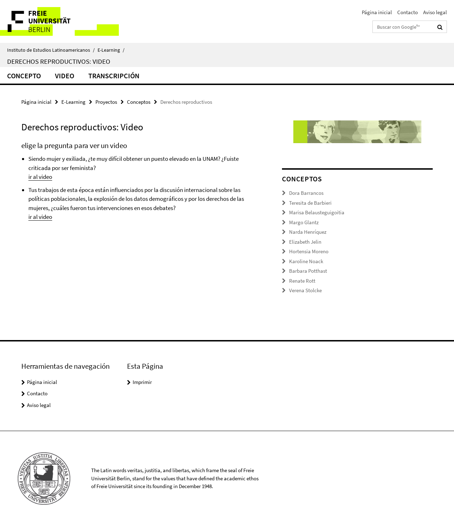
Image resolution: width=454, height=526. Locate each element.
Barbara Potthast (308, 270)
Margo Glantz (304, 222)
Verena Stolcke (305, 290)
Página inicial (377, 12)
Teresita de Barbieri (310, 202)
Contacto (407, 12)
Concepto (24, 75)
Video (64, 75)
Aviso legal (435, 12)
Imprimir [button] (142, 382)
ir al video (40, 177)
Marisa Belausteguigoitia (316, 212)
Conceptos (138, 101)
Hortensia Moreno (308, 251)
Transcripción (113, 75)
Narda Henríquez (307, 231)
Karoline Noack (306, 261)
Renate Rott (302, 280)
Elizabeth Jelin (305, 241)
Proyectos (106, 101)
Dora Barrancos (306, 193)
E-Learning (111, 49)
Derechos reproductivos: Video (58, 61)
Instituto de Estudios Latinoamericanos (51, 49)
